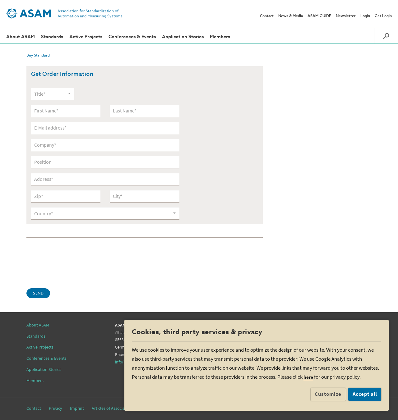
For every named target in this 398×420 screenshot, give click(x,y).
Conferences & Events (132, 36)
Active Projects (85, 36)
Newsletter (346, 16)
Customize (328, 393)
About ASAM (20, 36)
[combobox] (52, 94)
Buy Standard (38, 55)
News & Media (290, 16)
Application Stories (183, 36)
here (308, 377)
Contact (267, 16)
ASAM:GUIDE (319, 16)
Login (365, 16)
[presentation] (73, 262)
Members (220, 36)
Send (38, 293)
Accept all (365, 393)
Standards (52, 36)
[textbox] (50, 93)
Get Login (383, 16)
